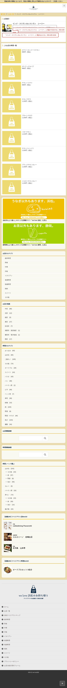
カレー (7, 486)
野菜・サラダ (9, 416)
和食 (6, 262)
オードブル (8, 368)
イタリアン (8, 275)
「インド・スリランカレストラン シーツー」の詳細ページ (35, 27)
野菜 (6, 411)
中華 (6, 267)
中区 (6, 309)
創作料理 (8, 258)
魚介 (6, 420)
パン (6, 381)
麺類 (6, 424)
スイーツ (8, 293)
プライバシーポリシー (11, 661)
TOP (3, 14)
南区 (6, 317)
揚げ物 (7, 509)
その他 (7, 297)
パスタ (7, 376)
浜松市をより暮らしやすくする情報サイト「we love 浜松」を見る (25, 220)
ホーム (6, 607)
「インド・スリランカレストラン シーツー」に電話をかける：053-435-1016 (30, 35)
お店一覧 (11, 14)
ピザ (6, 389)
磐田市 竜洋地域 (11, 335)
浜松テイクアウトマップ (12, 615)
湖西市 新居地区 (11, 330)
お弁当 (7, 355)
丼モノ (7, 495)
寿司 (6, 398)
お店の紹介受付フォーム (12, 665)
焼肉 (6, 288)
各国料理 (8, 280)
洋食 (6, 271)
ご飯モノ (8, 359)
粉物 (6, 402)
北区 (6, 313)
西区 (6, 339)
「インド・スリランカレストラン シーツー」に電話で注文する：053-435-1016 (39, 31)
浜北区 (7, 326)
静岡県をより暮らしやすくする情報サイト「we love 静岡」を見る (25, 245)
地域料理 (8, 284)
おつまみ (8, 350)
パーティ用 (8, 385)
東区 (6, 322)
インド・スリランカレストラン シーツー (28, 24)
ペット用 (8, 394)
